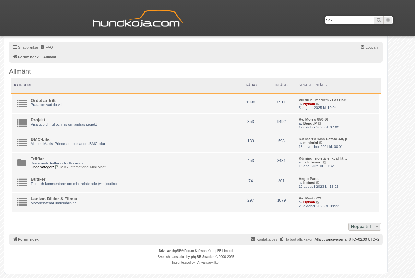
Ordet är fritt (43, 100)
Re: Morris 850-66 (313, 119)
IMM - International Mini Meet (80, 167)
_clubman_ (312, 162)
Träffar (37, 158)
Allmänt (20, 71)
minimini (310, 143)
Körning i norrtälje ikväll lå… (323, 158)
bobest (309, 183)
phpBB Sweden (202, 257)
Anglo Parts (309, 179)
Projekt (38, 119)
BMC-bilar (41, 139)
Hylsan (309, 104)
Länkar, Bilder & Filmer (54, 198)
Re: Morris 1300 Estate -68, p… (325, 139)
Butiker (38, 179)
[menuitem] (46, 47)
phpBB (176, 251)
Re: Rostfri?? (310, 198)
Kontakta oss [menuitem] (264, 239)
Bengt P (310, 123)
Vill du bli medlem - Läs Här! (322, 100)
